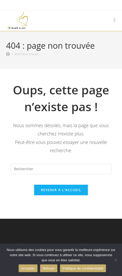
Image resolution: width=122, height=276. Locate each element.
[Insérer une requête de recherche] (61, 169)
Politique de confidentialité (83, 268)
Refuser (49, 268)
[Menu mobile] (115, 19)
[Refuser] (115, 259)
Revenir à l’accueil (61, 190)
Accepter (28, 268)
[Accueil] (8, 54)
